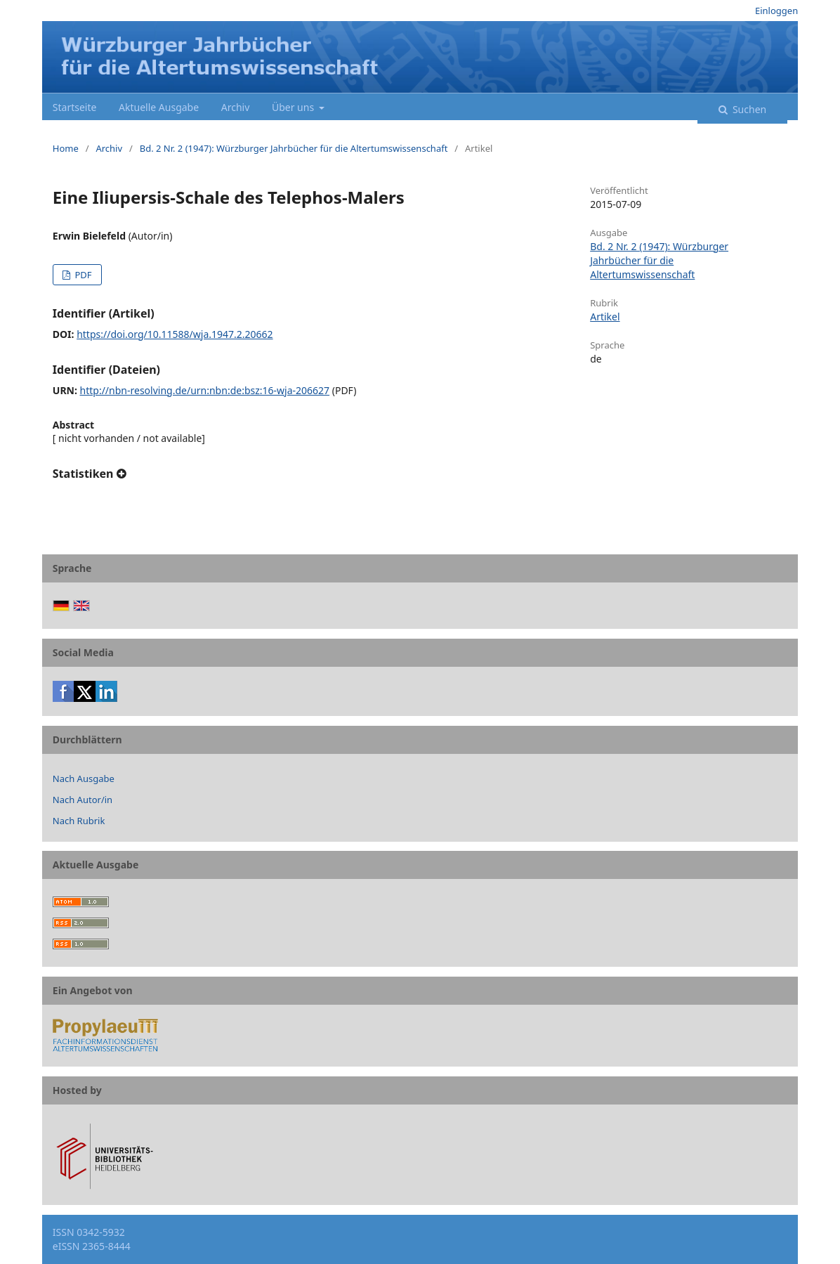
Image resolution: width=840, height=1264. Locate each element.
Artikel (604, 316)
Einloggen (776, 10)
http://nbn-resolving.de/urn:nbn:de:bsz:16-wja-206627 (205, 390)
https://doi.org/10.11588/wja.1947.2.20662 (175, 334)
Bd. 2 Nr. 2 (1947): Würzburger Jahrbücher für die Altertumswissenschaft (294, 148)
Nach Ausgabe (83, 778)
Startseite (75, 107)
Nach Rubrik (79, 820)
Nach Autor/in (82, 799)
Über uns (294, 107)
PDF (81, 274)
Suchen (748, 109)
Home (66, 148)
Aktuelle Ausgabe (159, 107)
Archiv (235, 107)
